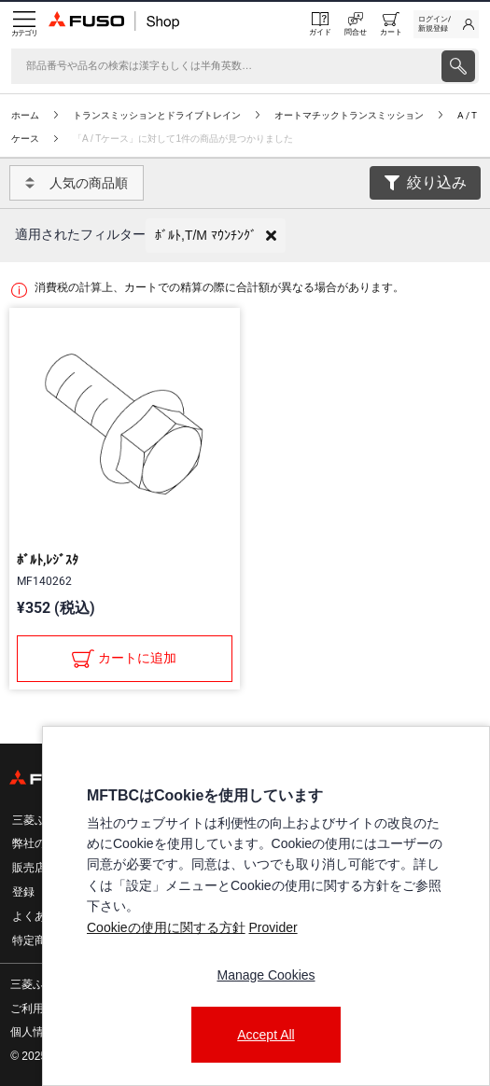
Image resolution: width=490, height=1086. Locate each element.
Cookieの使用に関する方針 (166, 927)
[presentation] (458, 66)
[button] (216, 235)
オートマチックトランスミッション (349, 115)
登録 (23, 891)
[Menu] (24, 24)
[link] (446, 24)
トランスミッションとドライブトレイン (157, 115)
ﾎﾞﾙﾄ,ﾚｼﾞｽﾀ (47, 559)
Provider (272, 927)
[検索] (224, 66)
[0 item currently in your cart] (391, 24)
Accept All (265, 1034)
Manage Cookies (266, 975)
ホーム (25, 115)
